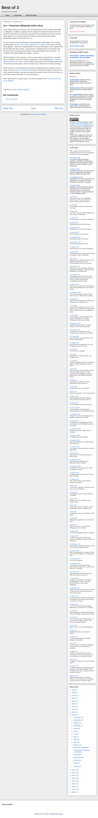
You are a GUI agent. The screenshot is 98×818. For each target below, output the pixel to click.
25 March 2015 (74, 396)
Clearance (76, 763)
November (77, 720)
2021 (73, 698)
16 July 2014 (73, 492)
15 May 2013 (73, 636)
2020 (73, 701)
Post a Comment (11, 99)
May (75, 737)
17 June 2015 (73, 360)
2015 (73, 715)
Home (7, 15)
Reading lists (74, 88)
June (75, 734)
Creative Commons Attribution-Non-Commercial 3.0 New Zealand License (82, 124)
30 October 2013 (74, 571)
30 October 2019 (75, 158)
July (75, 731)
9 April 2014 (73, 524)
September (77, 725)
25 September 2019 (76, 177)
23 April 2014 (74, 518)
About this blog (31, 15)
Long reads (17, 15)
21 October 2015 (74, 336)
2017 (73, 709)
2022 (73, 695)
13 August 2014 (74, 479)
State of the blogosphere (81, 747)
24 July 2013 (73, 610)
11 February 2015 (75, 414)
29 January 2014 (74, 550)
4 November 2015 (75, 330)
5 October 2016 (74, 284)
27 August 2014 (74, 472)
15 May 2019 (73, 211)
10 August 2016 (74, 299)
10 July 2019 (73, 196)
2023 (73, 693)
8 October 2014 (74, 453)
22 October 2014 (74, 446)
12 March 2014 (74, 536)
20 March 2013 (74, 666)
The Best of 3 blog (75, 122)
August (76, 728)
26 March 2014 (74, 531)
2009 (73, 784)
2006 (73, 792)
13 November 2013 (75, 563)
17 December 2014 (75, 429)
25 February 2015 (75, 407)
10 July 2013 (73, 617)
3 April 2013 (73, 659)
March (76, 742)
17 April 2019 (74, 218)
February (77, 745)
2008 (73, 786)
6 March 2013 (74, 675)
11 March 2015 (74, 403)
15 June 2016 (73, 315)
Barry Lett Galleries (39, 44)
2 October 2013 (74, 578)
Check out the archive (77, 46)
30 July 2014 (73, 485)
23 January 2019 (74, 232)
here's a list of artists (23, 70)
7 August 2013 (74, 604)
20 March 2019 (74, 222)
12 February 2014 (75, 544)
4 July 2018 (73, 258)
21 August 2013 (74, 596)
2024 (73, 690)
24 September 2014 (75, 459)
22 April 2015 (74, 386)
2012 (73, 775)
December (77, 717)
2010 (73, 781)
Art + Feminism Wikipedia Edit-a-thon (81, 751)
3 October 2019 (75, 169)
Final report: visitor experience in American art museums (82, 56)
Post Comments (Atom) (38, 114)
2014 (73, 770)
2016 (73, 712)
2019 (73, 704)
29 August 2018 (74, 247)
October (76, 723)
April (75, 739)
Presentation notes (76, 104)
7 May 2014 (73, 511)
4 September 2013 (75, 588)
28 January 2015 (74, 420)
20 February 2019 (75, 227)
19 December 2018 (75, 237)
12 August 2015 (74, 343)
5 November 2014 (75, 440)
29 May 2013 (73, 630)
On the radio (77, 754)
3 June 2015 (73, 369)
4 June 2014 (73, 505)
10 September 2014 (75, 466)
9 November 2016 (75, 274)
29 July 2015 (73, 349)
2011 (73, 778)
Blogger (60, 814)
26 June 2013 (73, 625)
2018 (73, 706)
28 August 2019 (75, 185)
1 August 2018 (74, 252)
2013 (73, 773)
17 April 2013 (74, 651)
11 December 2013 (75, 559)
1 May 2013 (73, 643)
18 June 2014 (73, 498)
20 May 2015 (73, 380)
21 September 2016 (75, 292)
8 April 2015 (73, 391)
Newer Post (8, 108)
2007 (73, 789)
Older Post (58, 108)
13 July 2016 (73, 305)
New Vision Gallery (22, 44)
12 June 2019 (73, 205)
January (76, 766)
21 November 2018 (75, 242)
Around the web (78, 757)
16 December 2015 (75, 323)
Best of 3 (10, 7)
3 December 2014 (75, 435)
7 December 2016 (75, 266)
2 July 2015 (73, 354)
